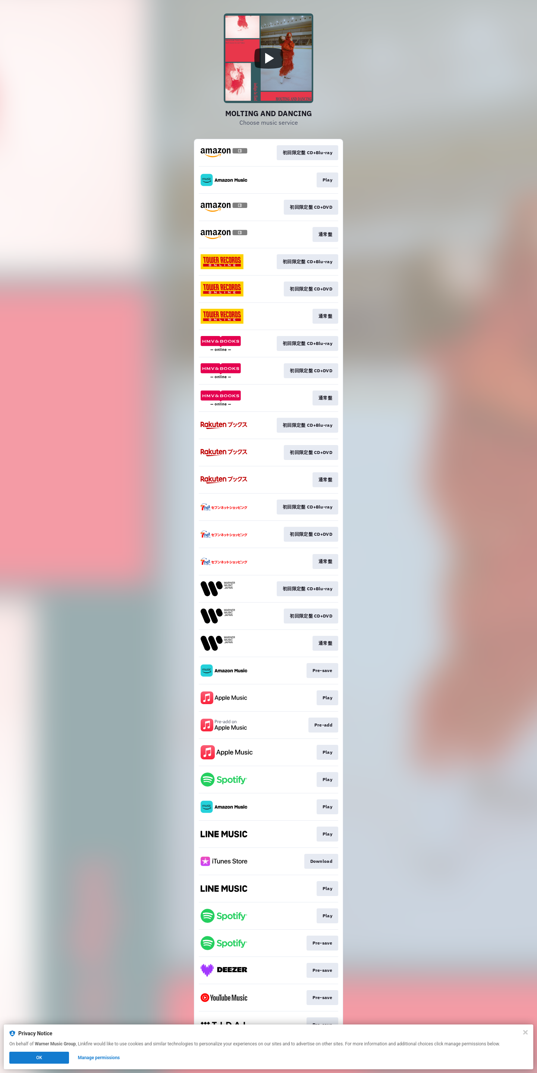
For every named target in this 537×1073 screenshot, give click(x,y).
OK (39, 1057)
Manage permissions (99, 1057)
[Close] (525, 1032)
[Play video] (268, 58)
